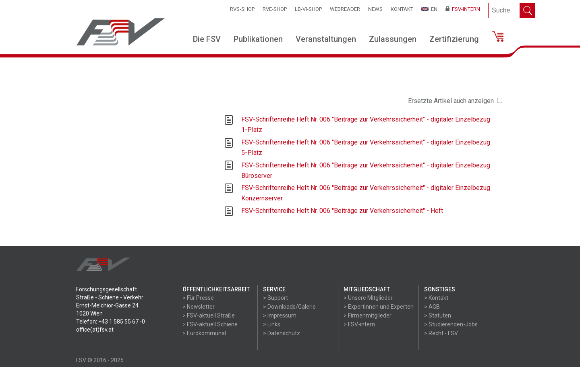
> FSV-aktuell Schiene (210, 324)
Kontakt (402, 9)
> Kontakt (436, 298)
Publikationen (258, 39)
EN (429, 9)
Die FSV (207, 39)
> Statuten (437, 315)
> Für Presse (198, 298)
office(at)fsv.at (95, 329)
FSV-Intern (462, 9)
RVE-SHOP (275, 9)
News (375, 9)
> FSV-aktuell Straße (208, 315)
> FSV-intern (359, 324)
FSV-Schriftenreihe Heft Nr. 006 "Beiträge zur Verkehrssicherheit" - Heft (342, 210)
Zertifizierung (454, 39)
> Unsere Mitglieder (368, 298)
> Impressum (279, 315)
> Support (275, 298)
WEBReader (345, 9)
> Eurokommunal (204, 333)
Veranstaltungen (326, 39)
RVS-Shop (242, 9)
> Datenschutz (281, 333)
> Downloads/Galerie (289, 306)
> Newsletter (198, 306)
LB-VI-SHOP (308, 9)
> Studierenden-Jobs (451, 324)
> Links (271, 324)
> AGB (432, 306)
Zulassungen (392, 39)
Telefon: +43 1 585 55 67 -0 (110, 321)
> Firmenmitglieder (368, 315)
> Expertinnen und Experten (379, 306)
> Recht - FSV (441, 333)
